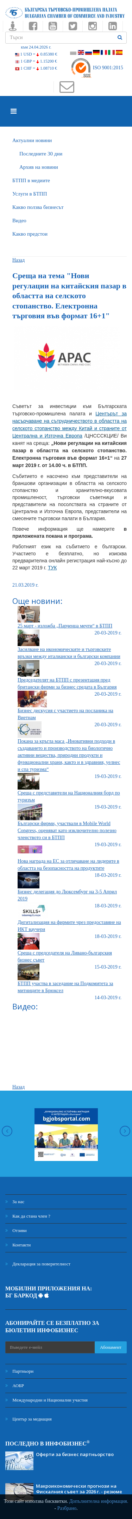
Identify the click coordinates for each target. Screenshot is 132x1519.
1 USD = (36, 54)
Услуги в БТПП (29, 194)
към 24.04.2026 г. (36, 47)
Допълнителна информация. (98, 1501)
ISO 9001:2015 (96, 67)
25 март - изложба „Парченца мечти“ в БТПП (65, 625)
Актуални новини (32, 140)
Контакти (18, 1244)
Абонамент (110, 1347)
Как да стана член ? (27, 1216)
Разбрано (66, 1508)
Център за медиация (28, 1419)
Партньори (19, 1371)
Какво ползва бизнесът (38, 207)
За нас (14, 1201)
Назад (18, 260)
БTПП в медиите (31, 180)
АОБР (14, 1385)
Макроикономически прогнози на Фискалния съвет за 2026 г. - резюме (79, 1489)
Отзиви (16, 1230)
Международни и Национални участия (46, 1400)
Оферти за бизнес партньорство (75, 1454)
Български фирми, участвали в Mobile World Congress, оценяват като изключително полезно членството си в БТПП (67, 830)
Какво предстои (30, 234)
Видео (19, 220)
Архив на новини (38, 167)
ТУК (52, 567)
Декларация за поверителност (37, 1263)
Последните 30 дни (40, 154)
